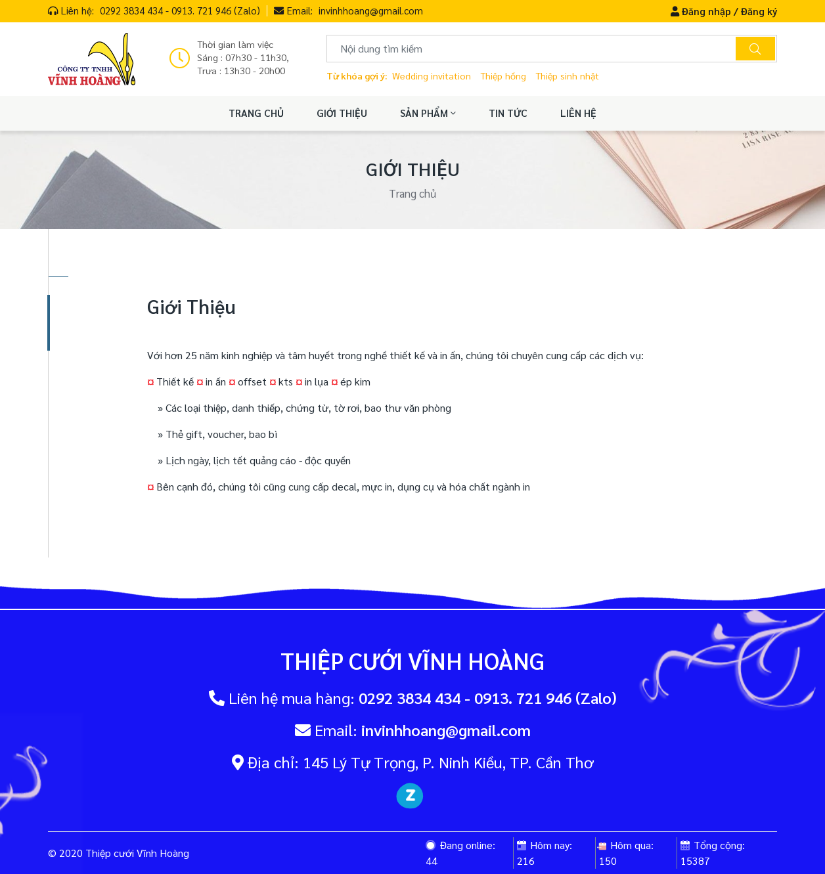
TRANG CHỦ (256, 113)
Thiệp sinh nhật (567, 75)
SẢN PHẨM (428, 113)
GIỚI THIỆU (342, 113)
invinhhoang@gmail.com (371, 10)
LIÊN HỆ (578, 113)
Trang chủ (412, 193)
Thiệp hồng (503, 75)
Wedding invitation (431, 75)
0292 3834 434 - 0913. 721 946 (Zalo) (180, 10)
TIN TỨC (508, 113)
